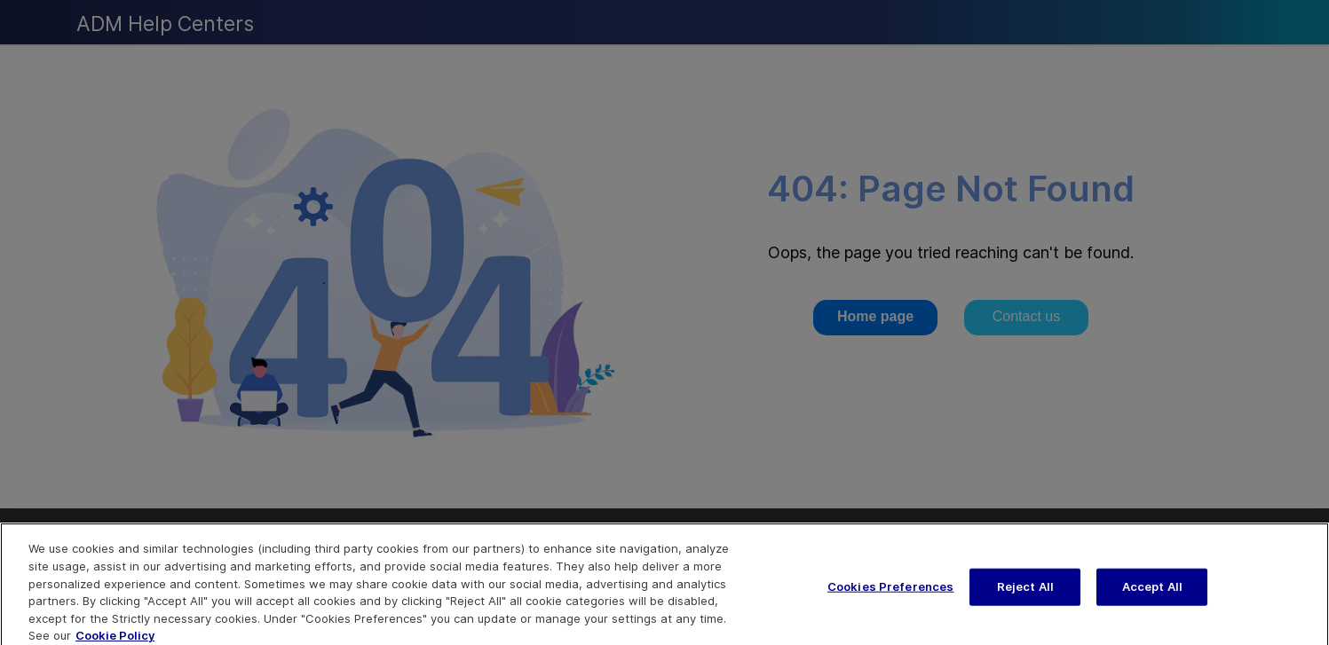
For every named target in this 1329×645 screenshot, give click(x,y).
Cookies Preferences (890, 593)
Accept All (1152, 593)
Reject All (1025, 593)
